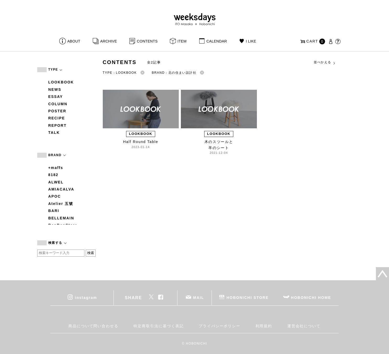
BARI (53, 211)
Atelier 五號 (60, 204)
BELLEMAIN (61, 218)
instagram (86, 297)
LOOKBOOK (61, 82)
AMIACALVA (61, 189)
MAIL (198, 297)
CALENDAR (216, 41)
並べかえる (325, 62)
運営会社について (304, 326)
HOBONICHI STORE (247, 297)
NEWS (54, 89)
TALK (54, 132)
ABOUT (73, 41)
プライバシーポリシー (219, 326)
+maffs (55, 168)
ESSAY (55, 96)
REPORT (57, 125)
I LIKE (251, 41)
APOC (54, 196)
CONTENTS (147, 41)
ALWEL (56, 182)
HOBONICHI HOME (311, 297)
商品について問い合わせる (93, 326)
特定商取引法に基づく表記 (158, 326)
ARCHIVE (108, 41)
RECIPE (56, 118)
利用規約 (264, 326)
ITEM (182, 41)
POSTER (57, 111)
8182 (53, 175)
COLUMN (57, 104)
